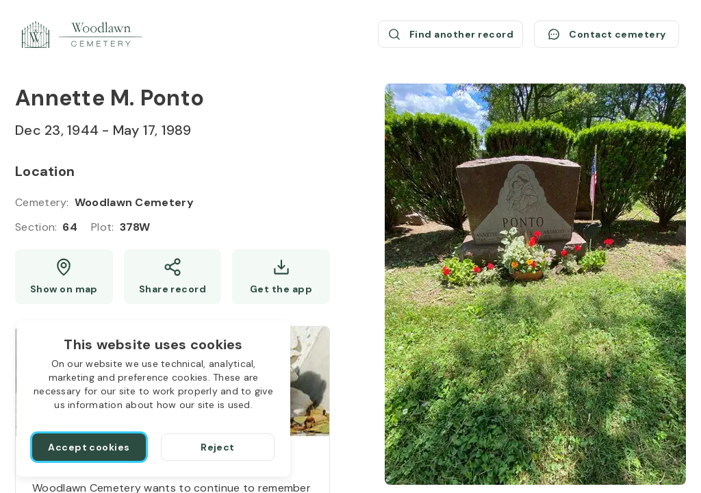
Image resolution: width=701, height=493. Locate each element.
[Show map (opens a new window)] (64, 276)
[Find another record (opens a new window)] (450, 34)
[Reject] (218, 447)
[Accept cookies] (89, 447)
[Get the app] (281, 276)
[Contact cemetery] (606, 34)
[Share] (173, 276)
